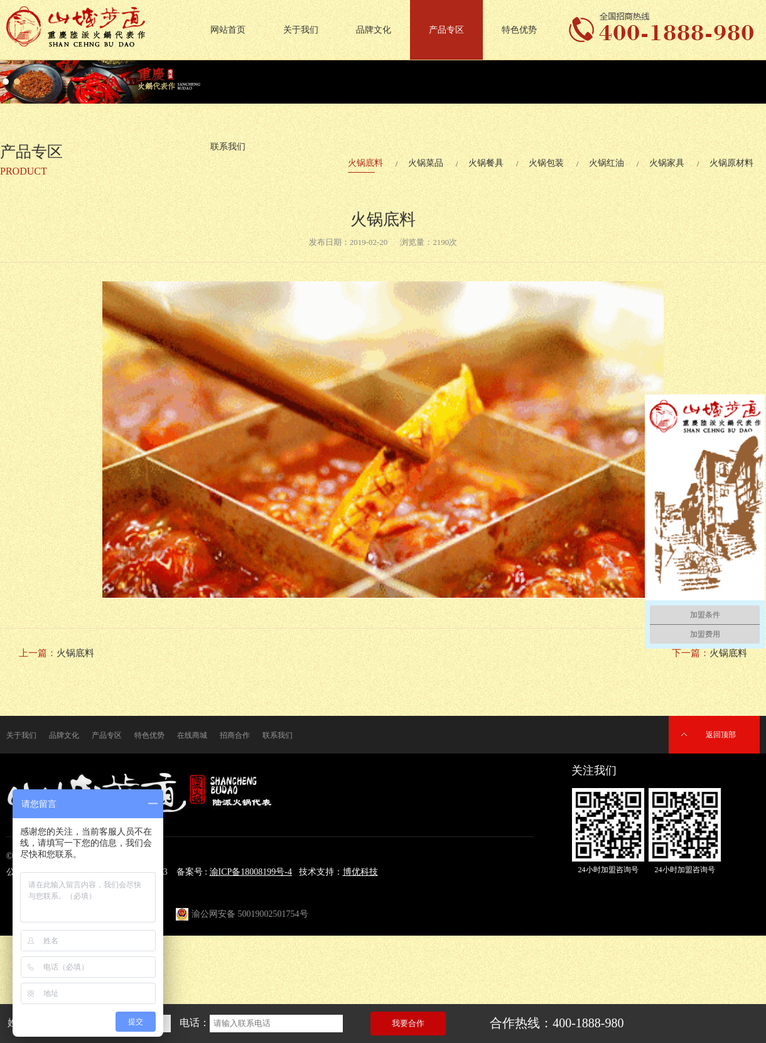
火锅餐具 (486, 163)
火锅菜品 (425, 163)
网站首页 (227, 30)
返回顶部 (721, 734)
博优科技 (360, 872)
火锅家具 (666, 163)
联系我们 (277, 735)
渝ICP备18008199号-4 (251, 872)
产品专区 (446, 30)
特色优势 (519, 30)
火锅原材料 (731, 163)
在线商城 (192, 735)
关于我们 (300, 30)
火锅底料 (365, 163)
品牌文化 (373, 30)
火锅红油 (606, 163)
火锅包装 (546, 163)
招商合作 (235, 735)
